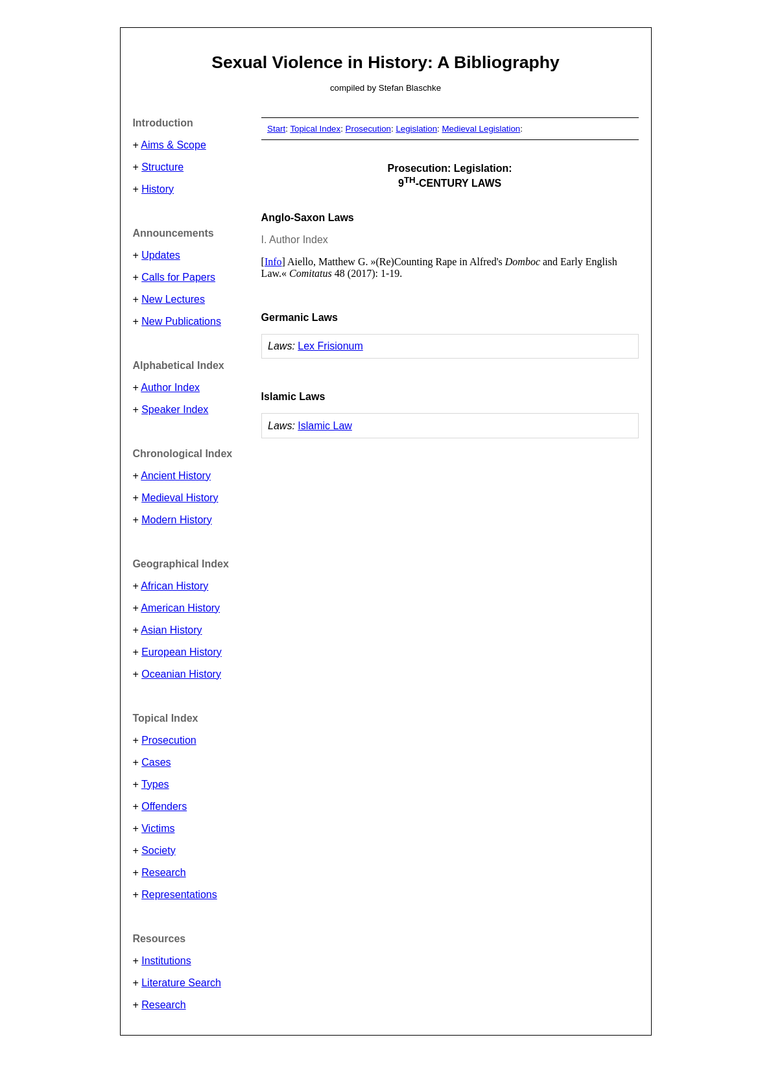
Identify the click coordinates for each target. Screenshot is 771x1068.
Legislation (416, 129)
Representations (179, 894)
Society (158, 850)
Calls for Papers (178, 277)
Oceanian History (181, 674)
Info (273, 261)
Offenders (164, 806)
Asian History (171, 629)
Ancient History (176, 475)
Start (276, 129)
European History (181, 652)
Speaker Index (174, 409)
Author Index (170, 387)
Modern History (176, 519)
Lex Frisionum (330, 345)
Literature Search (181, 982)
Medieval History (179, 497)
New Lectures (173, 299)
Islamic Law (325, 425)
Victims (157, 828)
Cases (156, 762)
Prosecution (168, 740)
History (157, 189)
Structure (162, 166)
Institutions (166, 960)
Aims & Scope (173, 144)
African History (174, 585)
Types (155, 784)
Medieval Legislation (481, 129)
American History (180, 607)
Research (163, 872)
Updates (160, 255)
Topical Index (315, 129)
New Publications (181, 321)
